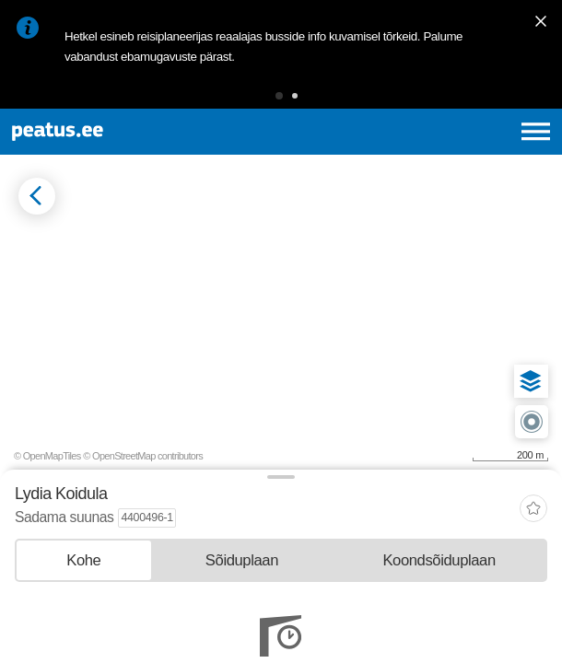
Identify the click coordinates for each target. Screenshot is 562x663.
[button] (279, 95)
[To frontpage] (120, 131)
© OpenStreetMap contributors (143, 455)
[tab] (84, 560)
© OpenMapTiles (47, 455)
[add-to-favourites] (533, 510)
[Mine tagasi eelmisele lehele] (36, 196)
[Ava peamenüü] (536, 131)
